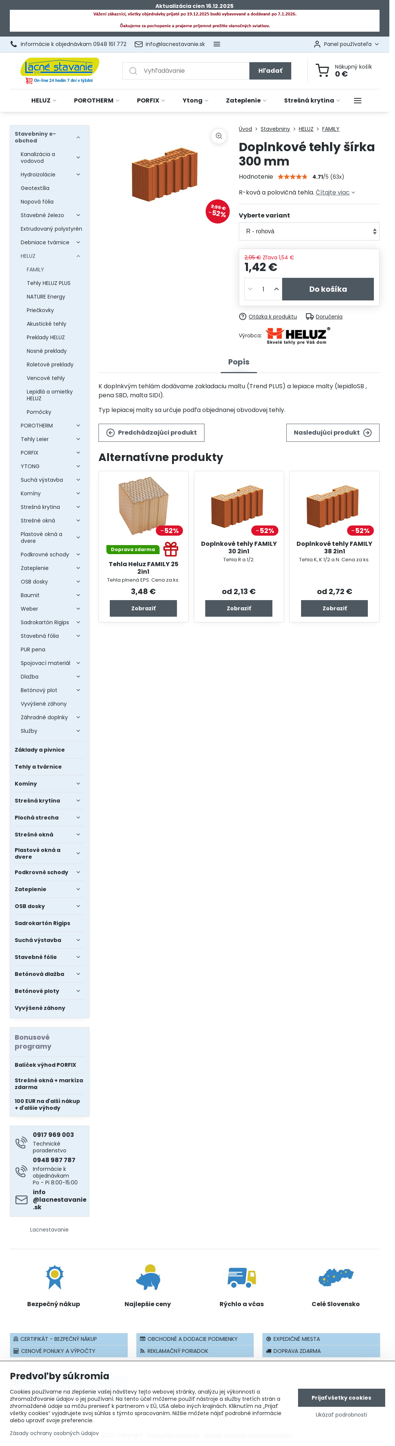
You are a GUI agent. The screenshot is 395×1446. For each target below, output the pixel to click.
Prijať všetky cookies (341, 1398)
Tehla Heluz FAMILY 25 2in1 (143, 568)
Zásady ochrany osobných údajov (54, 1433)
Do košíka (328, 289)
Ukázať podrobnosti (341, 1414)
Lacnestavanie (49, 1229)
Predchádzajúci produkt (151, 432)
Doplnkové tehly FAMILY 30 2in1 (239, 547)
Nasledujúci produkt (333, 432)
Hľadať (270, 70)
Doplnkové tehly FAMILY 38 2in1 (334, 547)
